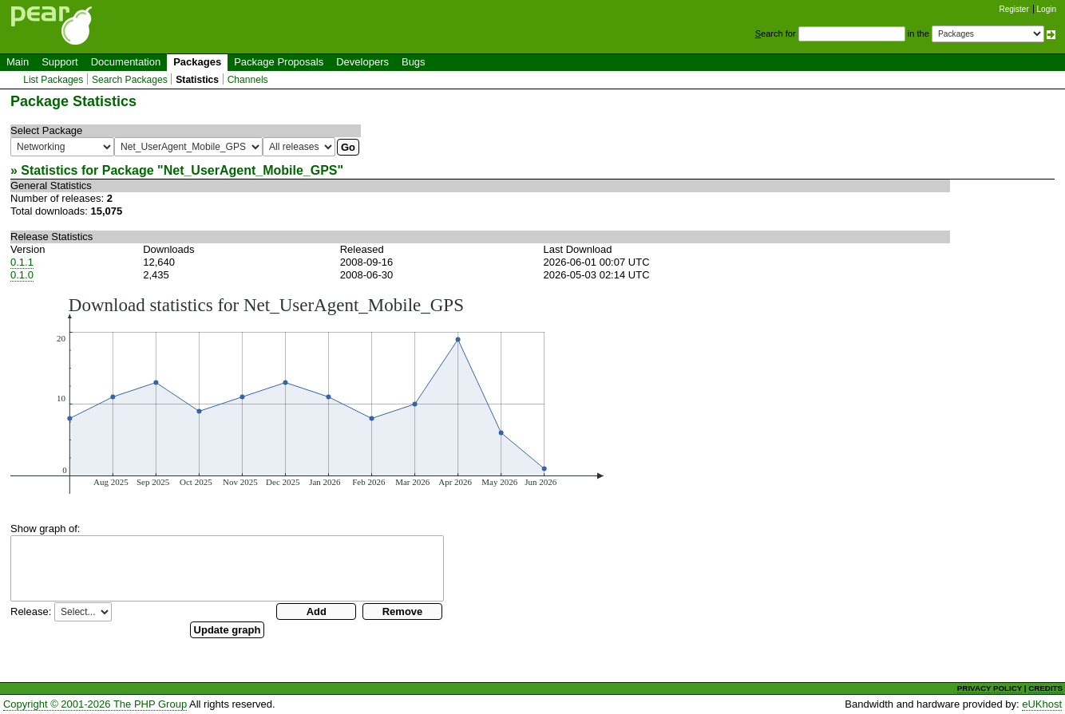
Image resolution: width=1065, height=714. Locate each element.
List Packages (53, 79)
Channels (248, 79)
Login (1046, 9)
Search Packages (130, 79)
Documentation (125, 62)
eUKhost (1042, 704)
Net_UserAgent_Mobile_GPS (251, 170)
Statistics (197, 79)
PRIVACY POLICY (989, 688)
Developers (362, 62)
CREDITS (1045, 688)
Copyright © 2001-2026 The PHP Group (95, 704)
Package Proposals (278, 62)
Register (1014, 9)
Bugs (414, 62)
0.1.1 (22, 262)
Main (17, 62)
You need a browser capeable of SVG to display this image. (307, 394)
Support (60, 62)
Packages (197, 62)
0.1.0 (22, 275)
